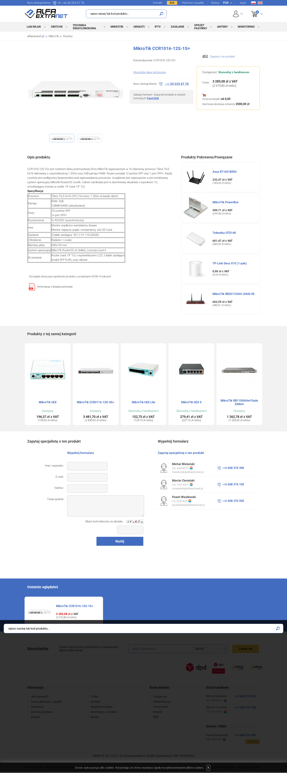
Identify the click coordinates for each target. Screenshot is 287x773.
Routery (67, 36)
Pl (253, 2)
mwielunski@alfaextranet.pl (188, 472)
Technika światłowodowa (84, 27)
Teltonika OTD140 (224, 233)
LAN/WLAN (34, 26)
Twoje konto (161, 706)
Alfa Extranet (46, 13)
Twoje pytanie (55, 499)
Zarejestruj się (162, 701)
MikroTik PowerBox (225, 202)
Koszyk (254, 10)
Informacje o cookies (104, 712)
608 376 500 (233, 501)
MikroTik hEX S (191, 402)
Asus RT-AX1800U (225, 171)
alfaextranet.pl (35, 36)
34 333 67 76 (73, 3)
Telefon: (59, 488)
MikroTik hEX (48, 402)
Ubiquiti (139, 26)
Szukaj (161, 13)
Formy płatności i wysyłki (46, 701)
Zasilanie (177, 26)
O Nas (94, 696)
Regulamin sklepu (101, 706)
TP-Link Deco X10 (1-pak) (230, 263)
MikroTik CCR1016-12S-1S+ (74, 606)
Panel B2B (153, 98)
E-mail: (60, 476)
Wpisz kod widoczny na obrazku (104, 521)
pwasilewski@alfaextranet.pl (188, 505)
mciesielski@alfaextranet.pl (187, 488)
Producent (105, 276)
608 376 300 (233, 468)
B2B (172, 2)
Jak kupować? (39, 696)
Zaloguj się (160, 696)
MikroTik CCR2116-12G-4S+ (95, 402)
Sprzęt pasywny (200, 27)
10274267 (185, 484)
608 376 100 (233, 484)
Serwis (95, 717)
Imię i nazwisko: (54, 465)
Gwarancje (37, 706)
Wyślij (119, 541)
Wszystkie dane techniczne (149, 72)
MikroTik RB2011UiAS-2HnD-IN (233, 294)
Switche (57, 26)
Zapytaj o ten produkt (222, 56)
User (238, 14)
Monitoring (246, 26)
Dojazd (35, 717)
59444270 (185, 468)
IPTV (158, 26)
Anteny (222, 26)
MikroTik (117, 26)
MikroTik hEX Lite (143, 402)
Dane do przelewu (42, 712)
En (260, 2)
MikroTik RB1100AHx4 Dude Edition (239, 402)
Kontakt (157, 2)
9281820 (184, 501)
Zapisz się (245, 648)
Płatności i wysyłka (193, 2)
